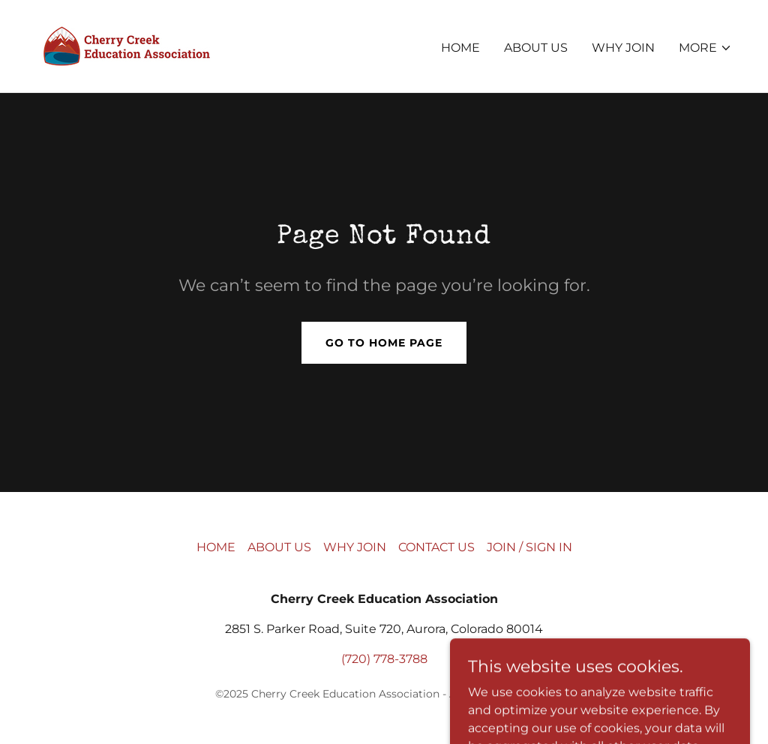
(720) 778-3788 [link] (384, 659)
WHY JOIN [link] (623, 47)
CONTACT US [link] (436, 547)
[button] (705, 48)
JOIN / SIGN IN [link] (529, 547)
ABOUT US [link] (536, 47)
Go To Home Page (384, 343)
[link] (127, 45)
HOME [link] (460, 47)
